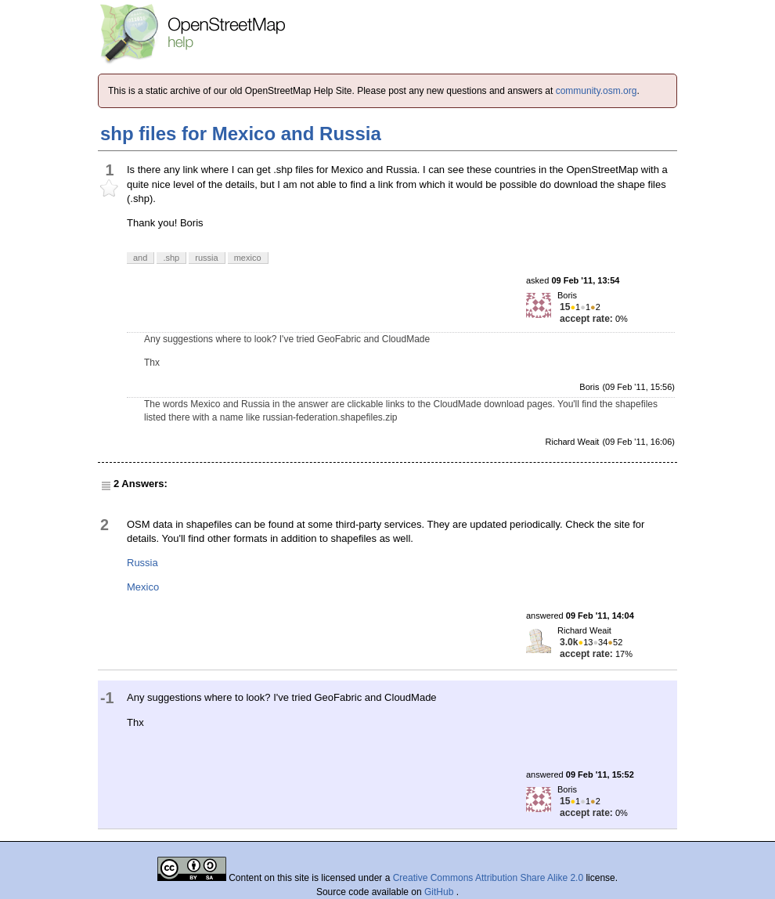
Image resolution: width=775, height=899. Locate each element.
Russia (142, 563)
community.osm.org (596, 90)
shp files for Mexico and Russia (240, 133)
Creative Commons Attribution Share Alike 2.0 (488, 877)
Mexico (143, 587)
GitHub (440, 891)
